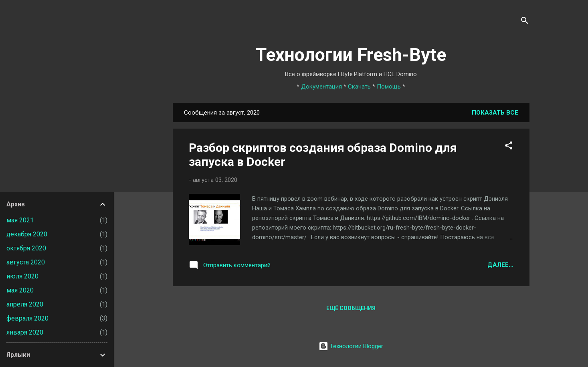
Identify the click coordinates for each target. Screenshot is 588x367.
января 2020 (24, 332)
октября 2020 (26, 248)
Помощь (389, 86)
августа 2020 (25, 262)
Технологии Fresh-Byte (351, 54)
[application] (586, 365)
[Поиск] (524, 22)
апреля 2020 (24, 304)
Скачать (359, 86)
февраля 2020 (27, 318)
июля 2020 (22, 276)
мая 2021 (20, 220)
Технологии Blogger (351, 346)
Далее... (500, 264)
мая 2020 (20, 290)
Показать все (495, 112)
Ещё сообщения (351, 308)
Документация (321, 86)
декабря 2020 (26, 234)
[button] (508, 147)
